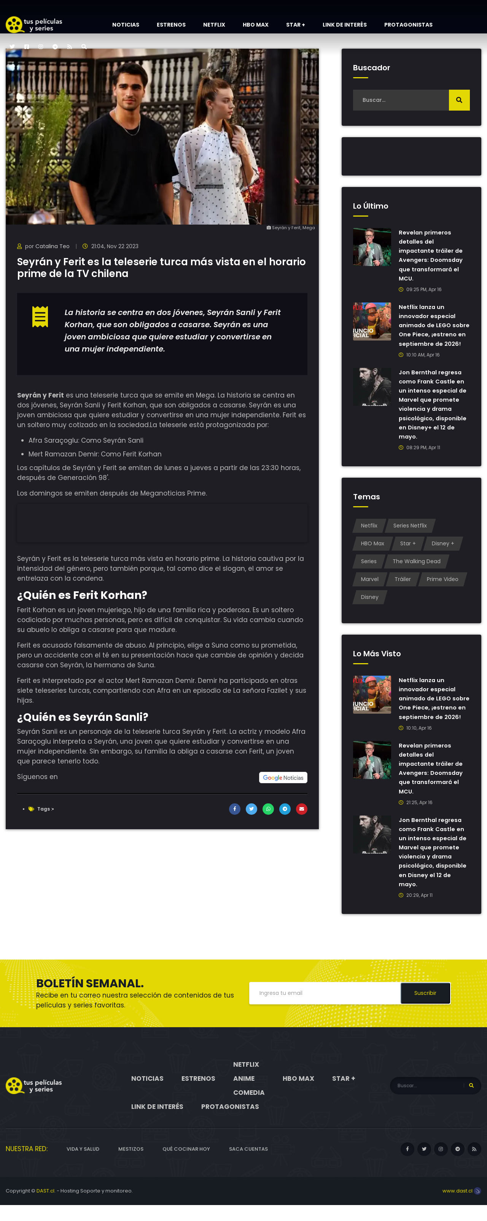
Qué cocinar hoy (186, 1165)
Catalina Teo (52, 246)
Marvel (370, 587)
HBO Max (256, 25)
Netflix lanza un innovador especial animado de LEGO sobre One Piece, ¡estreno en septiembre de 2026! (431, 329)
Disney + (443, 551)
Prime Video (442, 587)
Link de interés (345, 25)
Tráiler (403, 587)
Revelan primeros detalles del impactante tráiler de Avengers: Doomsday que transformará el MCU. (432, 255)
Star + (295, 25)
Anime (244, 1094)
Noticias (125, 25)
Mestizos (130, 1165)
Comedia (249, 1108)
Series (369, 569)
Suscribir (425, 1009)
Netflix (214, 25)
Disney (370, 605)
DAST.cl (45, 1206)
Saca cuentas (248, 1165)
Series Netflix (410, 533)
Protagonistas (408, 25)
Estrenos (171, 25)
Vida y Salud (83, 1165)
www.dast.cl (461, 1206)
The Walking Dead (417, 569)
